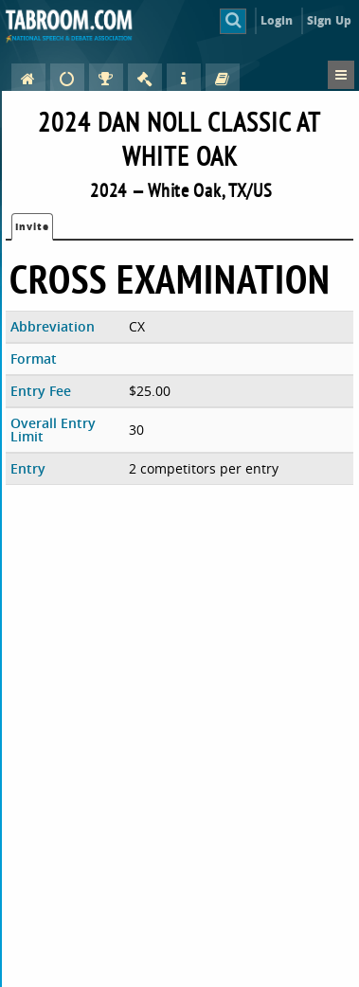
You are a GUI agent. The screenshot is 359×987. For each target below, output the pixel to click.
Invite (32, 226)
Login (277, 20)
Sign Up (329, 20)
